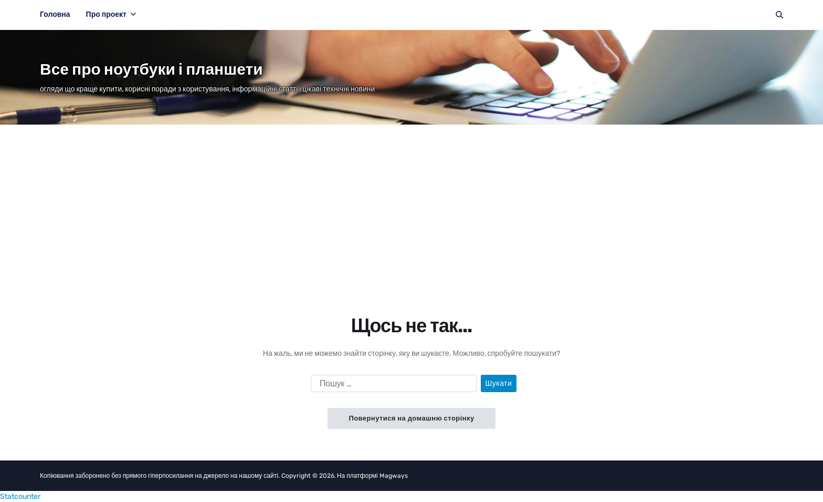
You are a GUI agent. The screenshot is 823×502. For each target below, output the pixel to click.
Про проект (111, 14)
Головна (55, 14)
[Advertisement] (411, 203)
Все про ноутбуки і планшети (151, 69)
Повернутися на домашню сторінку (411, 418)
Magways (393, 475)
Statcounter (20, 496)
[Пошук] (779, 14)
